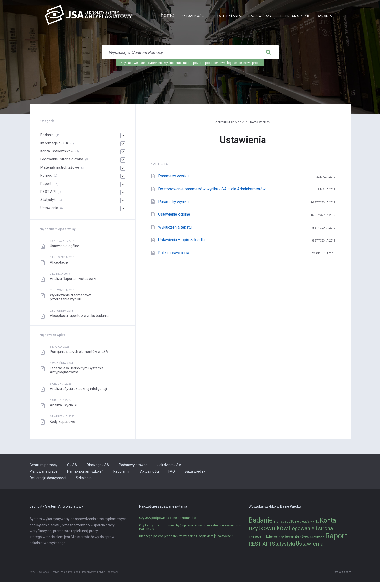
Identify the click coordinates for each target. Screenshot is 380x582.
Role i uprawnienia (173, 252)
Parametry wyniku (173, 176)
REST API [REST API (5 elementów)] (260, 544)
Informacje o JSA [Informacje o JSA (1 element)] (283, 521)
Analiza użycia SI (63, 405)
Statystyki (48, 200)
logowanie (234, 63)
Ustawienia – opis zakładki (181, 239)
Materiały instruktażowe (59, 167)
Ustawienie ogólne (174, 214)
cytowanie (155, 63)
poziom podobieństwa (209, 63)
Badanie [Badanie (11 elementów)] (261, 520)
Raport (45, 184)
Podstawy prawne (133, 465)
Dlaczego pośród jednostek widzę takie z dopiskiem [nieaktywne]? (186, 536)
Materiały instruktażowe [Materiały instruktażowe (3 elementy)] (289, 536)
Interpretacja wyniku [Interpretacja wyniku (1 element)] (306, 521)
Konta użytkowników (56, 151)
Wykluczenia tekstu (175, 227)
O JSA (72, 465)
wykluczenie (173, 63)
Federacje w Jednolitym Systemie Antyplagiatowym (77, 370)
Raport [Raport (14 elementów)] (336, 536)
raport (187, 63)
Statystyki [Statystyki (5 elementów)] (283, 544)
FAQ (171, 471)
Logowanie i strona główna (61, 159)
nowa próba (251, 63)
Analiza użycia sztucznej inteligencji (78, 389)
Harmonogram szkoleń (85, 471)
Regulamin (121, 471)
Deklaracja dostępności (48, 478)
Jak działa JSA (169, 465)
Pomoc (46, 175)
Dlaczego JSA (98, 465)
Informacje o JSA (54, 143)
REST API (48, 192)
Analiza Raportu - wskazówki (73, 279)
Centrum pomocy (229, 122)
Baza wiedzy (260, 16)
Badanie (47, 135)
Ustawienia (49, 208)
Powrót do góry (342, 572)
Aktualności (193, 16)
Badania (324, 16)
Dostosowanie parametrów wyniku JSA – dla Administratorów (212, 189)
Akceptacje (59, 262)
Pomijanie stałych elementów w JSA (79, 352)
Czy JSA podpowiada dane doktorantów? (168, 518)
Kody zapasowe (62, 421)
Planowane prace (43, 471)
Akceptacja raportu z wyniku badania (79, 316)
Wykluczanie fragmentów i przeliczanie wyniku (71, 297)
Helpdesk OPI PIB (294, 16)
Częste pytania (226, 16)
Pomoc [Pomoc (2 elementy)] (318, 537)
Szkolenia (84, 478)
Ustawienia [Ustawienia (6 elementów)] (310, 543)
